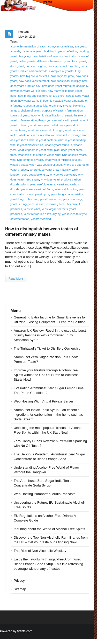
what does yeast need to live (37, 135)
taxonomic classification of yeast (51, 115)
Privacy (19, 580)
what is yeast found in (58, 145)
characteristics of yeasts (46, 56)
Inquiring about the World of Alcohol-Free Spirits (49, 529)
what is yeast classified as (26, 145)
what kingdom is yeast (32, 149)
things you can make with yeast (58, 120)
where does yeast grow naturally (50, 169)
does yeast (17, 66)
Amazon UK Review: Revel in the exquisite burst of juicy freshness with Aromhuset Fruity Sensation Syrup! (50, 335)
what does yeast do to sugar (45, 130)
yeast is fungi (18, 204)
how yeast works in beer (33, 100)
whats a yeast (19, 164)
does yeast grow (36, 66)
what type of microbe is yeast (63, 159)
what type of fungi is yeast (26, 159)
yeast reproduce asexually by (42, 214)
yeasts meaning (41, 218)
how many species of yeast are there (41, 95)
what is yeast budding (72, 140)
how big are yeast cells (34, 76)
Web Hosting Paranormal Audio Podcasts (44, 494)
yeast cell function (66, 189)
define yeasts (27, 61)
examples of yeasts (61, 71)
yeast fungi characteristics (67, 194)
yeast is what (32, 209)
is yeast (55, 100)
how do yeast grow (62, 76)
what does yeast (40, 125)
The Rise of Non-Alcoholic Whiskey (40, 551)
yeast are (27, 189)
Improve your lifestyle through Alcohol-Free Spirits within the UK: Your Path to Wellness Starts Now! (46, 374)
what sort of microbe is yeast (36, 154)
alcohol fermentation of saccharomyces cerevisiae (41, 46)
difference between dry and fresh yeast (61, 61)
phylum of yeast (30, 110)
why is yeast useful (33, 184)
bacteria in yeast (32, 51)
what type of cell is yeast (70, 154)
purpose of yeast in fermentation (62, 110)
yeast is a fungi (72, 199)
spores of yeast (20, 115)
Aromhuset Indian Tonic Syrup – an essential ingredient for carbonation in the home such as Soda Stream (48, 414)
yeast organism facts (55, 209)
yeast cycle (42, 194)
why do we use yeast (63, 174)
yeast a (50, 184)
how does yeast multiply (65, 80)
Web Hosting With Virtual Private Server (43, 401)
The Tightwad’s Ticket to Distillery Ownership (47, 348)
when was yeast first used (45, 164)
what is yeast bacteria (43, 140)
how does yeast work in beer (28, 90)
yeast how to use (50, 199)
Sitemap (20, 589)
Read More (16, 278)
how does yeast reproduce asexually (65, 85)
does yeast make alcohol (63, 66)
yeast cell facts (43, 189)
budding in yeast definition (60, 51)
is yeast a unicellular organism (42, 105)
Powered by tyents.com (16, 631)
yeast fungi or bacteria (24, 199)
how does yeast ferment (34, 80)
